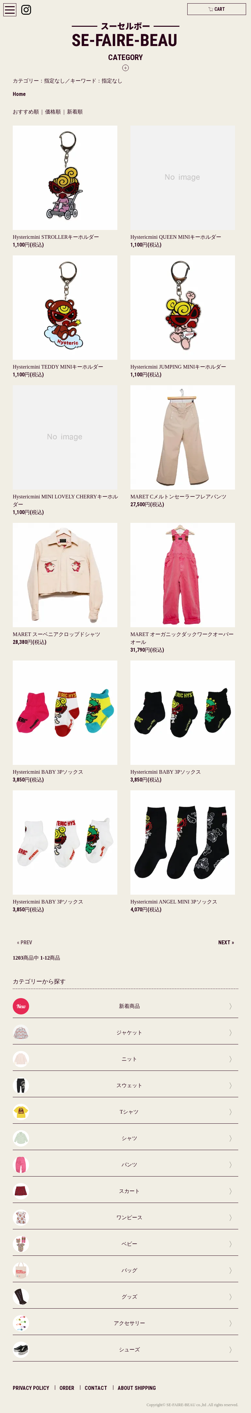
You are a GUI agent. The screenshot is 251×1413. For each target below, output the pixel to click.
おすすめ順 (26, 111)
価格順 (53, 111)
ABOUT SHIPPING (137, 1388)
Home (19, 94)
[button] (125, 62)
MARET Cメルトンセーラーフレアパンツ (178, 496)
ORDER (66, 1388)
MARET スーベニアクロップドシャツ (56, 634)
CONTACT (96, 1388)
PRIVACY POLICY (31, 1388)
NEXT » (226, 942)
